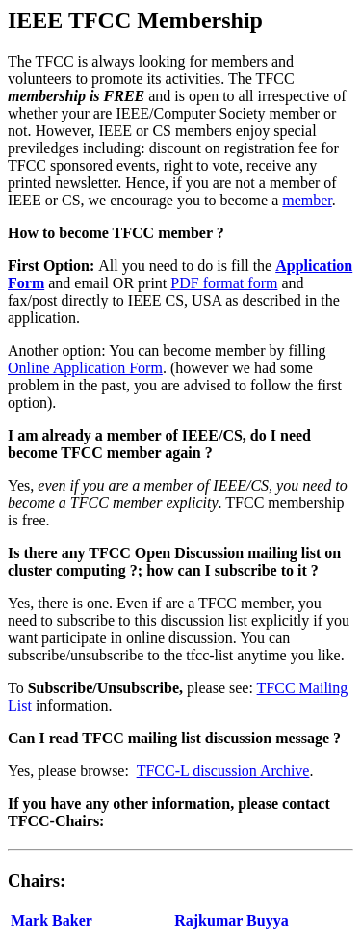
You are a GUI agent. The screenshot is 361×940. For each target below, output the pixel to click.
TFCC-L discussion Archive (223, 771)
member (307, 200)
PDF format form (223, 283)
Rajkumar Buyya (231, 920)
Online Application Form (85, 368)
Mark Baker (51, 920)
